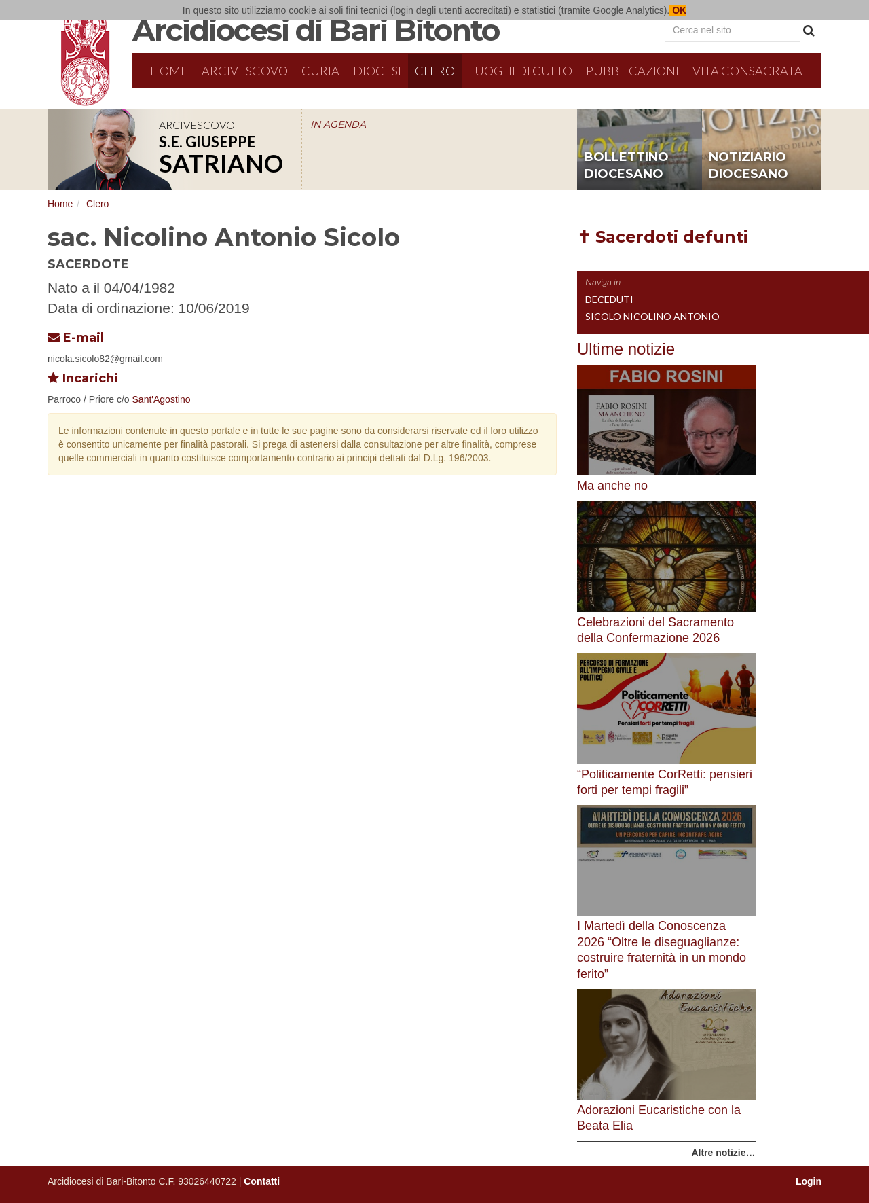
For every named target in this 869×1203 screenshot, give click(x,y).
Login (808, 1181)
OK (677, 10)
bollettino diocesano (626, 165)
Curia (320, 70)
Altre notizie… (723, 1152)
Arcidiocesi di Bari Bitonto (315, 30)
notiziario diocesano (748, 165)
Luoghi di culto (520, 70)
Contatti (262, 1181)
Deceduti (609, 299)
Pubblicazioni (632, 70)
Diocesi (377, 70)
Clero (435, 70)
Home (169, 70)
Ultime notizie (626, 349)
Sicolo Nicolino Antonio (652, 316)
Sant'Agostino (161, 399)
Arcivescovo (245, 70)
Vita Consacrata (747, 70)
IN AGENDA (338, 124)
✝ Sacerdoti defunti (662, 237)
